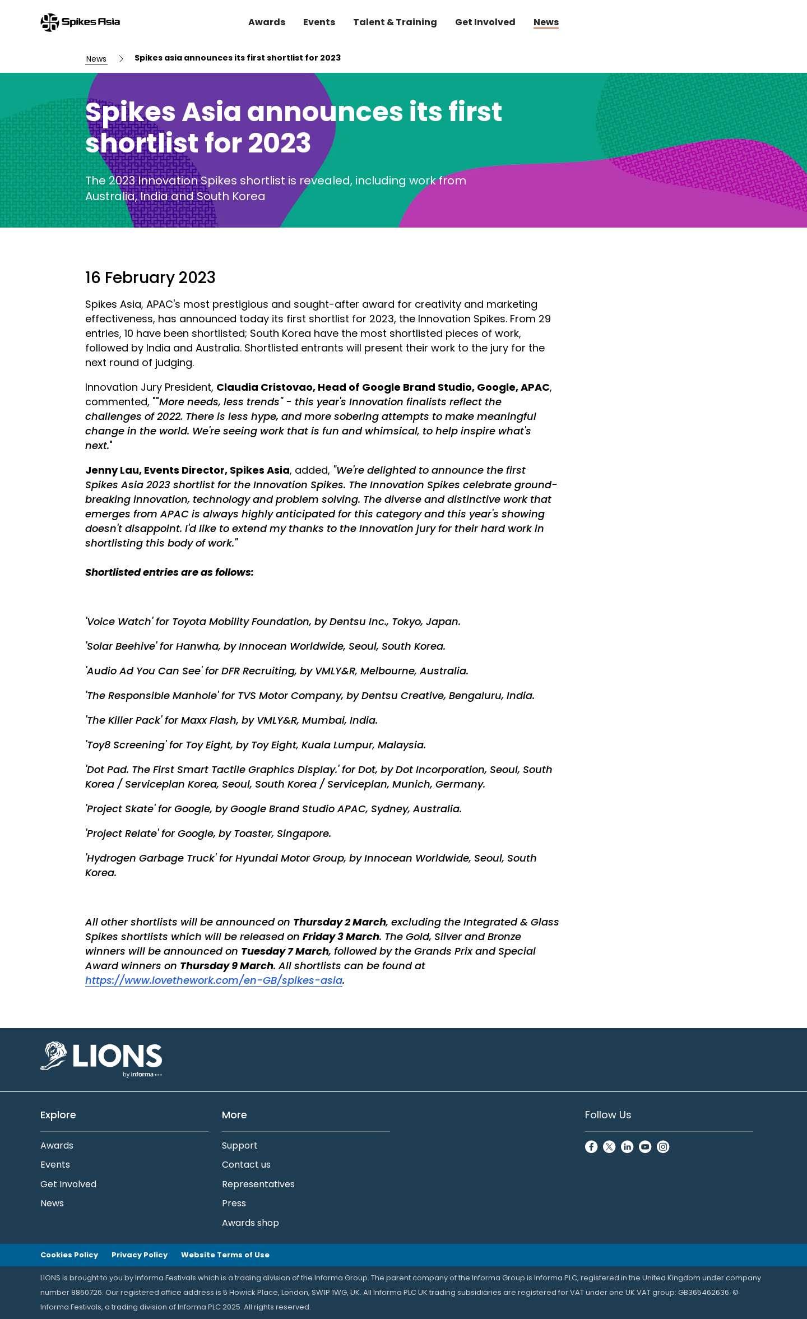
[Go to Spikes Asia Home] (80, 23)
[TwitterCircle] (609, 1147)
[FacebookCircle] (592, 1147)
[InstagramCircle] (663, 1147)
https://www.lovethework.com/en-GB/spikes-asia (213, 980)
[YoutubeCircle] (645, 1147)
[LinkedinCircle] (627, 1147)
